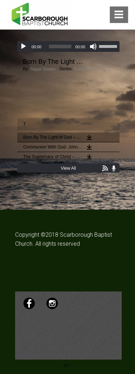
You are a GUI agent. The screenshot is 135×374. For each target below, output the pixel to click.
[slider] (60, 46)
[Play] (23, 46)
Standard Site (67, 198)
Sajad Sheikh (43, 69)
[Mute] (93, 46)
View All (68, 168)
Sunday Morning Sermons (93, 69)
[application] (68, 46)
